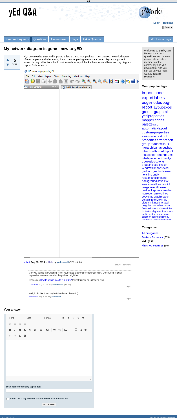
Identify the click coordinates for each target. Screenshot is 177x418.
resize (151, 161)
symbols (167, 211)
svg (156, 124)
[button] (16, 317)
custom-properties (155, 132)
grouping (147, 164)
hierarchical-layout (154, 147)
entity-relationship (151, 176)
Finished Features (152, 245)
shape (160, 214)
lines (165, 193)
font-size (146, 211)
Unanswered (59, 39)
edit (161, 216)
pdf (165, 136)
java (144, 174)
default (146, 199)
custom (152, 214)
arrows (158, 193)
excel (167, 107)
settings (162, 155)
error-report (165, 140)
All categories (150, 233)
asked (27, 262)
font (166, 181)
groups (147, 112)
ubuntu (156, 219)
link (169, 184)
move (166, 214)
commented (33, 284)
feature (146, 208)
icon (144, 193)
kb (165, 151)
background (149, 181)
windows (147, 168)
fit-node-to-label (160, 202)
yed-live (158, 164)
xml (159, 208)
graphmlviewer (162, 171)
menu (166, 216)
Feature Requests (17, 39)
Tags (75, 39)
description (167, 208)
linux (165, 144)
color (159, 161)
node (158, 92)
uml (170, 154)
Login (156, 22)
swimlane (149, 136)
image (145, 187)
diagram (146, 202)
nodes (156, 102)
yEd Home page (161, 39)
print (170, 151)
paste (167, 205)
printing (162, 177)
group (146, 144)
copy (145, 196)
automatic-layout (154, 128)
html (152, 151)
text (159, 136)
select (153, 187)
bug (169, 147)
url (165, 164)
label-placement (152, 158)
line (150, 174)
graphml (161, 112)
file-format (147, 219)
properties (149, 140)
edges (160, 120)
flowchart (160, 184)
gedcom (147, 171)
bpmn (159, 151)
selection (146, 216)
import (148, 92)
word (162, 219)
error (145, 184)
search (165, 196)
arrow (151, 184)
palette (147, 124)
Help (144, 241)
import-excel (161, 168)
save (160, 181)
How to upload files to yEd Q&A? (56, 280)
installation (149, 155)
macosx (156, 144)
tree (153, 199)
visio (168, 219)
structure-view (163, 190)
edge (146, 102)
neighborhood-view (152, 205)
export (147, 97)
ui (163, 161)
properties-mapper (153, 118)
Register (168, 22)
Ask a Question (92, 39)
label (145, 151)
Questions (39, 39)
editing (155, 216)
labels (159, 97)
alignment (157, 211)
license (161, 187)
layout (158, 107)
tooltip (145, 214)
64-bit (163, 199)
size (157, 199)
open (150, 193)
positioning (148, 190)
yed (145, 116)
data (150, 196)
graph (157, 196)
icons (153, 208)
